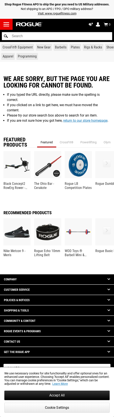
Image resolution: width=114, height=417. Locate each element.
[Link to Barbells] (61, 47)
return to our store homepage (85, 120)
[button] (6, 36)
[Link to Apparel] (8, 56)
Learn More (60, 383)
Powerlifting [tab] (88, 142)
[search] (57, 36)
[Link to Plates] (75, 47)
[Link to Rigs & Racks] (93, 47)
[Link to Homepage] (29, 24)
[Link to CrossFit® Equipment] (17, 47)
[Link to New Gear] (44, 47)
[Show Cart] (107, 24)
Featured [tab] (47, 142)
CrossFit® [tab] (66, 142)
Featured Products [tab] (15, 142)
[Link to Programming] (27, 56)
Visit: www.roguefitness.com (57, 13)
